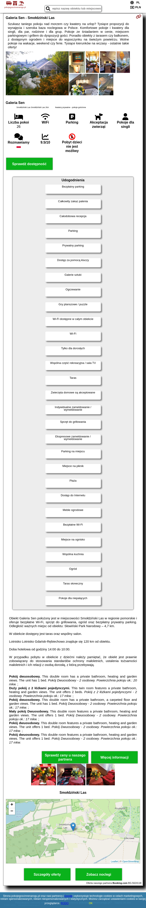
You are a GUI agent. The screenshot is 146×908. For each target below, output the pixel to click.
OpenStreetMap (130, 861)
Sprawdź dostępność (29, 164)
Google (68, 895)
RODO (64, 903)
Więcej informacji (114, 757)
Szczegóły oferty (47, 874)
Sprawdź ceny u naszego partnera (65, 757)
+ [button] (11, 805)
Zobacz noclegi (98, 874)
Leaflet (114, 861)
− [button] (11, 811)
